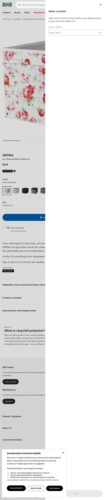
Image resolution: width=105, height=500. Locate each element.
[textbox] (75, 33)
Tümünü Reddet (36, 488)
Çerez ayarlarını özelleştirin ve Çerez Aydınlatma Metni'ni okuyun (33, 480)
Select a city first (55, 27)
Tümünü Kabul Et (16, 488)
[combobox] (75, 33)
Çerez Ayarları (54, 488)
